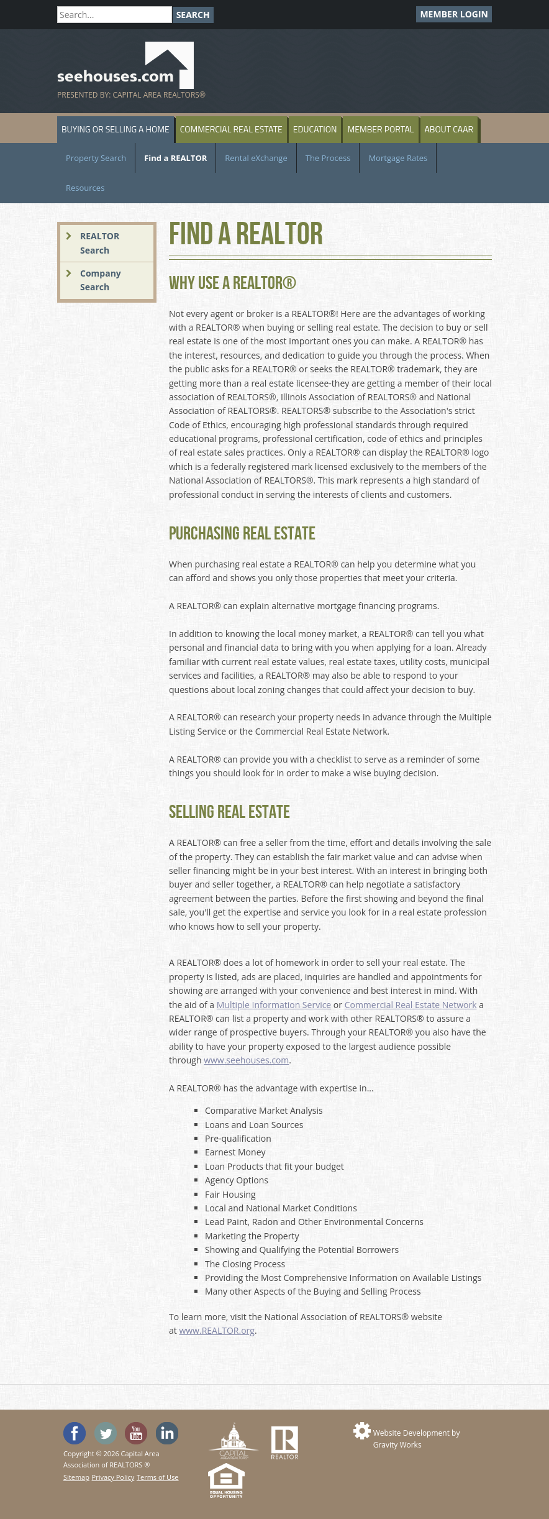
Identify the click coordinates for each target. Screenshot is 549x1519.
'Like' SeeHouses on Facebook (74, 1433)
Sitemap (76, 1477)
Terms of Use (158, 1477)
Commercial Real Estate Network (411, 1005)
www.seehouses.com (246, 1060)
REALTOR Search (99, 242)
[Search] (114, 14)
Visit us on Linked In (167, 1433)
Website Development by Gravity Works (416, 1439)
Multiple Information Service (274, 1005)
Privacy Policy (113, 1477)
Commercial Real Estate (231, 128)
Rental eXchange (256, 157)
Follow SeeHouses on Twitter (105, 1433)
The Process (328, 157)
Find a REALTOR (175, 157)
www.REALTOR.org (216, 1330)
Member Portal (380, 128)
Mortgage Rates (397, 157)
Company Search (100, 280)
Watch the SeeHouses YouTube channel (136, 1433)
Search (193, 15)
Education (315, 128)
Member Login (454, 14)
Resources (85, 187)
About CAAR (449, 128)
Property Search (96, 157)
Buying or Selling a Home (115, 128)
